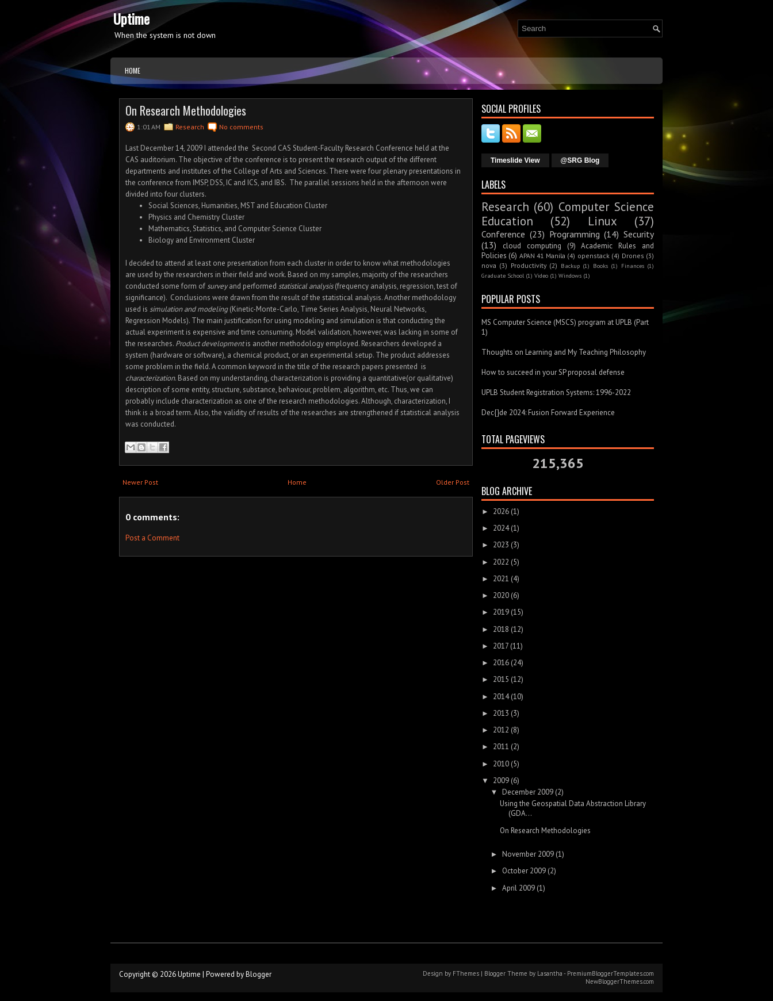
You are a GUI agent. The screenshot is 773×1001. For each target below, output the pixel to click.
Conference (503, 234)
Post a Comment (152, 538)
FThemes (466, 973)
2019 (501, 612)
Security (638, 234)
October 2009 (524, 871)
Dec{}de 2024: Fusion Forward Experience (548, 412)
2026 (501, 511)
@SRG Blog (580, 160)
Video (541, 275)
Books (600, 266)
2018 (501, 629)
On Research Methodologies (185, 110)
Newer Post (140, 482)
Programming (574, 234)
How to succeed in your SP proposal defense (553, 372)
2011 (501, 746)
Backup (570, 266)
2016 (501, 663)
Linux (602, 221)
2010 (501, 764)
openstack (593, 255)
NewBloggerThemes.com (620, 981)
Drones (633, 255)
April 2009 (518, 888)
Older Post (452, 482)
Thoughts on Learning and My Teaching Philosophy (563, 352)
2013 (501, 713)
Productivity (528, 265)
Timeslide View (515, 160)
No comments (241, 126)
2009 (501, 780)
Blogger (258, 974)
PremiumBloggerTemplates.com (610, 973)
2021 (501, 579)
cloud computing (532, 246)
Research (189, 126)
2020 (501, 595)
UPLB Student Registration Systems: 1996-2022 (556, 392)
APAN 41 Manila (542, 255)
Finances (632, 266)
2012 (501, 730)
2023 (501, 545)
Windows (569, 275)
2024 (501, 528)
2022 (501, 562)
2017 (500, 646)
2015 (501, 679)
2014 (501, 696)
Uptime (131, 18)
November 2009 (528, 854)
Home (132, 70)
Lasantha (549, 973)
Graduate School (502, 275)
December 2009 (527, 792)
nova (488, 265)
